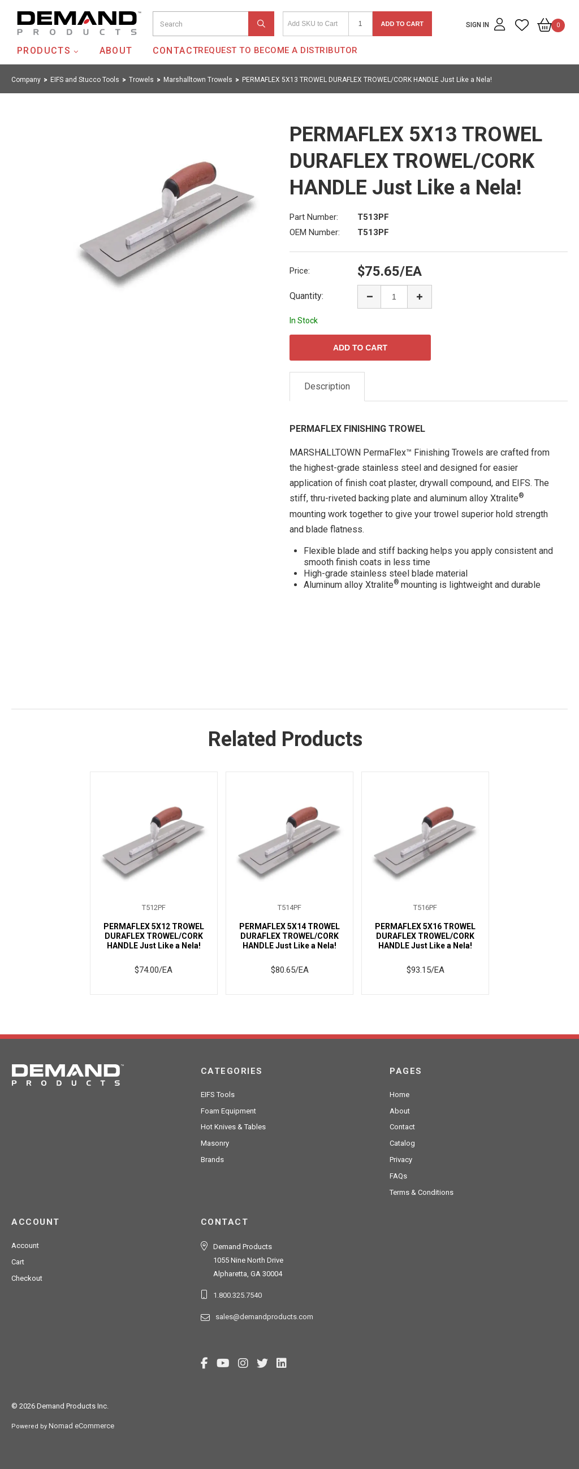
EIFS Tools (218, 1094)
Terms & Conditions (421, 1192)
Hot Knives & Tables (233, 1127)
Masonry (215, 1143)
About (116, 50)
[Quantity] (360, 23)
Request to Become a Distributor (278, 50)
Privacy (401, 1159)
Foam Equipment (228, 1111)
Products (44, 50)
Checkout (26, 1278)
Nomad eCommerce (81, 1426)
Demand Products (52, 44)
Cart (17, 1262)
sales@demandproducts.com (264, 1316)
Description (327, 386)
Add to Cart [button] (402, 23)
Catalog (402, 1143)
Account (25, 1245)
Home (399, 1094)
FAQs (398, 1176)
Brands (212, 1159)
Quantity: (306, 296)
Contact (176, 50)
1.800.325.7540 (237, 1295)
